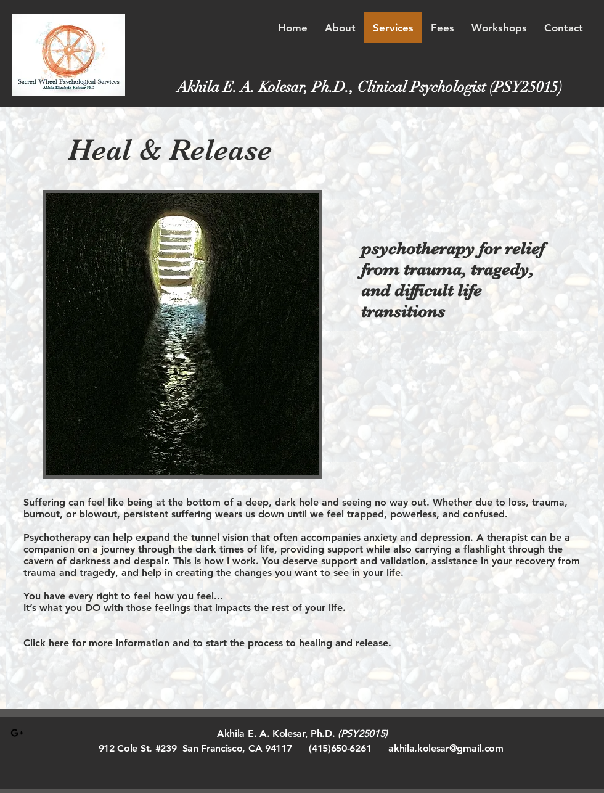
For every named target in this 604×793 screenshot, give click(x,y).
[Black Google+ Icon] (16, 732)
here (59, 643)
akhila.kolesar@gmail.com (445, 748)
